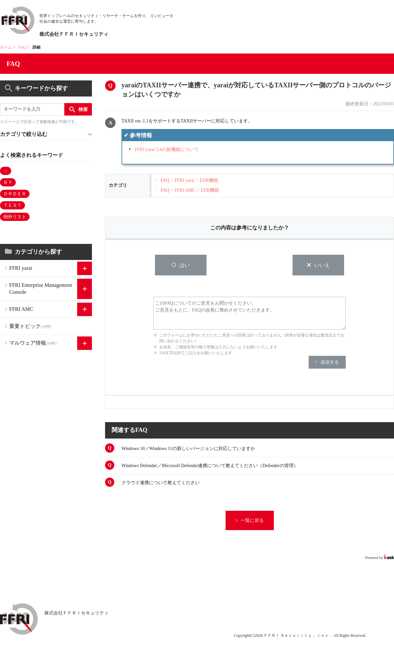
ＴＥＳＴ (12, 205)
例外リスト (14, 216)
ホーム (6, 47)
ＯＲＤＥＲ (14, 193)
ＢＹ (7, 182)
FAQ (22, 47)
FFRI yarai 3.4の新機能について (167, 149)
